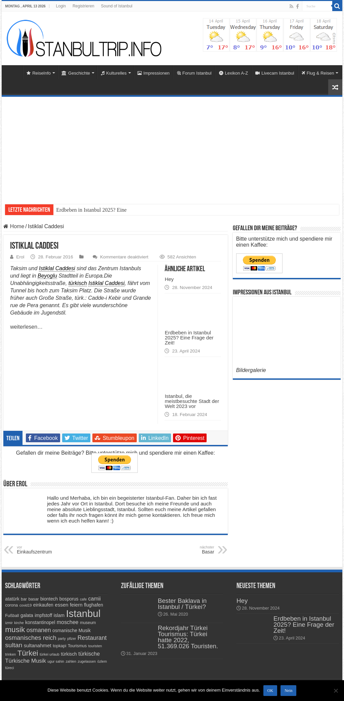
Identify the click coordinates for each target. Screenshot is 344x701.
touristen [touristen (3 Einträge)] (95, 646)
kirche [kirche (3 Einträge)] (19, 623)
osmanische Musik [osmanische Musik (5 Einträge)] (71, 630)
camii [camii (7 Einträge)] (94, 599)
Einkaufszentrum (51, 549)
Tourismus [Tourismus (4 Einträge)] (77, 646)
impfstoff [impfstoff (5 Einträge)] (43, 615)
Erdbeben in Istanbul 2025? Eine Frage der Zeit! (189, 337)
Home (14, 72)
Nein (288, 690)
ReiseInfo (39, 73)
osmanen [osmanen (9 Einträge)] (39, 630)
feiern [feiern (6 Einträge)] (76, 605)
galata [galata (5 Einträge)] (26, 615)
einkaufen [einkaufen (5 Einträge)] (43, 605)
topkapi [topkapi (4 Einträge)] (59, 646)
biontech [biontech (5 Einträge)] (49, 599)
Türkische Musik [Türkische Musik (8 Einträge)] (25, 661)
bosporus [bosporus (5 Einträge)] (69, 599)
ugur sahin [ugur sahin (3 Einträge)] (55, 661)
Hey (169, 279)
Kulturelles (114, 73)
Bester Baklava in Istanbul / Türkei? (182, 603)
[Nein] (335, 690)
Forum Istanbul (194, 73)
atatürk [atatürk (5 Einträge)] (12, 599)
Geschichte (75, 73)
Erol (20, 256)
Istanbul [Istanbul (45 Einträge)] (83, 613)
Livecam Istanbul (274, 73)
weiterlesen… (26, 327)
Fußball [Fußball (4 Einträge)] (12, 615)
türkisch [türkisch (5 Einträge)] (69, 654)
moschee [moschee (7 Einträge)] (68, 622)
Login (61, 6)
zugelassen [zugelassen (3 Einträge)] (87, 661)
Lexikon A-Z (233, 73)
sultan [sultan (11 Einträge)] (13, 645)
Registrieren (83, 6)
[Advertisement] (172, 147)
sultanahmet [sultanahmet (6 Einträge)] (37, 645)
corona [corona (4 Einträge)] (11, 605)
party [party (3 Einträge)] (62, 638)
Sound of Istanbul (116, 6)
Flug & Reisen (318, 73)
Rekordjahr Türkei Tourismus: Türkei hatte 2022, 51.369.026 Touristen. (188, 637)
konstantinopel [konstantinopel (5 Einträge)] (40, 622)
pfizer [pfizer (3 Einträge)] (71, 638)
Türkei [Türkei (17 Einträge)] (27, 653)
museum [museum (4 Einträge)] (88, 622)
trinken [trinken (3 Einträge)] (10, 654)
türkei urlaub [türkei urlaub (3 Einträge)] (49, 654)
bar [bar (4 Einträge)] (24, 599)
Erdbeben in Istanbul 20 (82, 210)
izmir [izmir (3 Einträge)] (9, 623)
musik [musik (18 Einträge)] (15, 629)
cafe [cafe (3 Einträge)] (83, 599)
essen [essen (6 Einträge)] (61, 605)
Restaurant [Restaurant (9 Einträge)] (92, 637)
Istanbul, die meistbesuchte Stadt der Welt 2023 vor (192, 401)
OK (270, 690)
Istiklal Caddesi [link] (57, 268)
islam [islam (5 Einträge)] (59, 615)
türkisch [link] (78, 283)
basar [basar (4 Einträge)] (33, 599)
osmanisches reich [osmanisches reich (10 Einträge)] (30, 637)
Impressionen (153, 73)
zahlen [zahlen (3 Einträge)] (71, 661)
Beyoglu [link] (47, 276)
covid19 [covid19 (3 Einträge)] (25, 605)
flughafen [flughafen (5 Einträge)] (93, 605)
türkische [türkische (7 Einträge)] (89, 654)
